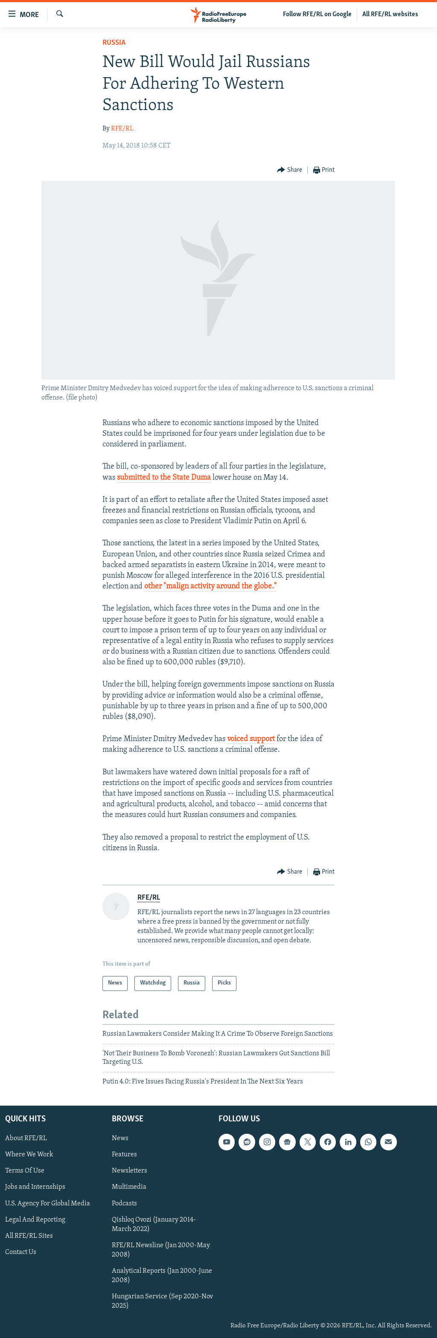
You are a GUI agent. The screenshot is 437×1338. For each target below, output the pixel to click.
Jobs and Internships (35, 1187)
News (120, 1138)
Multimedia (129, 1187)
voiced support (251, 739)
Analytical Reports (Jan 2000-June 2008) (162, 1276)
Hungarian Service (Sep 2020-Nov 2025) (162, 1301)
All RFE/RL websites (390, 14)
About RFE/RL (26, 1138)
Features (124, 1154)
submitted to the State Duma (164, 478)
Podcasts (124, 1203)
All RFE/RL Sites (29, 1236)
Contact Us (20, 1252)
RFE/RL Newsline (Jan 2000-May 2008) (161, 1250)
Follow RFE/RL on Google (317, 14)
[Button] (289, 170)
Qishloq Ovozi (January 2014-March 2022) (154, 1224)
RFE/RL (122, 128)
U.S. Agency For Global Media (47, 1203)
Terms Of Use (24, 1170)
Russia (113, 43)
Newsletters (129, 1170)
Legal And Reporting (35, 1219)
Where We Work (29, 1154)
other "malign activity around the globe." (210, 586)
